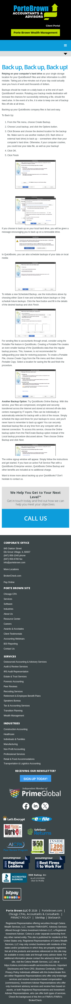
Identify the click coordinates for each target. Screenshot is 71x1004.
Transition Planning (13, 710)
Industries (8, 609)
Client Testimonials (13, 634)
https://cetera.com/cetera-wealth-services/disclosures (30, 965)
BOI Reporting (11, 643)
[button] (65, 45)
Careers (8, 624)
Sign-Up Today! (35, 778)
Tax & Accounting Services (17, 705)
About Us (8, 614)
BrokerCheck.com (12, 576)
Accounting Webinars (14, 639)
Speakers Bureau (12, 700)
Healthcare (9, 734)
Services (8, 599)
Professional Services (14, 754)
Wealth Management (14, 715)
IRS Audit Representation (16, 671)
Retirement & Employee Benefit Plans (22, 696)
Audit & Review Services (16, 666)
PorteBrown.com (52, 910)
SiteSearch (54, 917)
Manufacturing (11, 744)
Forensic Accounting (14, 681)
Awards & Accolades (14, 629)
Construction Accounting (15, 729)
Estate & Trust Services (15, 676)
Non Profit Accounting (14, 749)
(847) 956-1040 (11, 555)
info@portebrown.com (14, 562)
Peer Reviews (10, 686)
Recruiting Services (13, 691)
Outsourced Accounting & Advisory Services (25, 662)
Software (8, 604)
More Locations (11, 569)
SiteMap (40, 917)
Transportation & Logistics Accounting (22, 763)
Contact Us (9, 648)
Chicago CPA (10, 594)
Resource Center (12, 619)
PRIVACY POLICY (21, 917)
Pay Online (9, 582)
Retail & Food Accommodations (19, 759)
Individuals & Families (14, 739)
